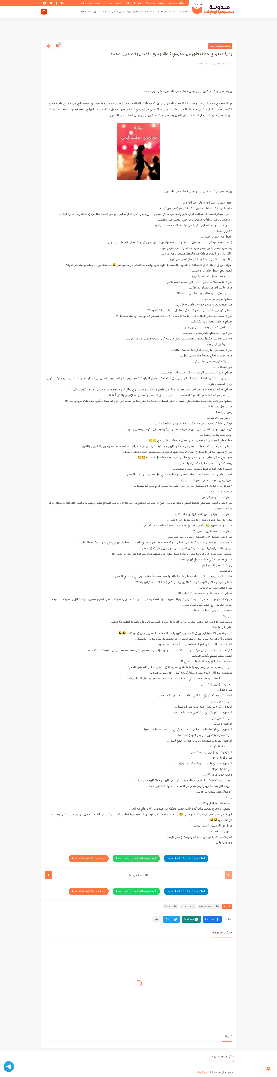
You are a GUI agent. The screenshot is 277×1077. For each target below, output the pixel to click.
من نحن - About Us (155, 3)
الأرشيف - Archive (113, 3)
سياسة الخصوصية (176, 3)
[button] (212, 919)
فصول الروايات (130, 12)
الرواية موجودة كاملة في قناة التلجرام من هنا (186, 858)
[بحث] (44, 12)
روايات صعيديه (88, 12)
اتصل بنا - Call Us (133, 3)
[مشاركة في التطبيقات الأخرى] (156, 919)
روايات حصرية (148, 12)
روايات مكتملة (181, 12)
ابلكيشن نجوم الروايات (91, 3)
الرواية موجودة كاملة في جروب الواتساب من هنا (136, 858)
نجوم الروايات (202, 1072)
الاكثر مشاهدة (165, 12)
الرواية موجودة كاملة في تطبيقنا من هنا (88, 858)
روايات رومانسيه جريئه (109, 12)
